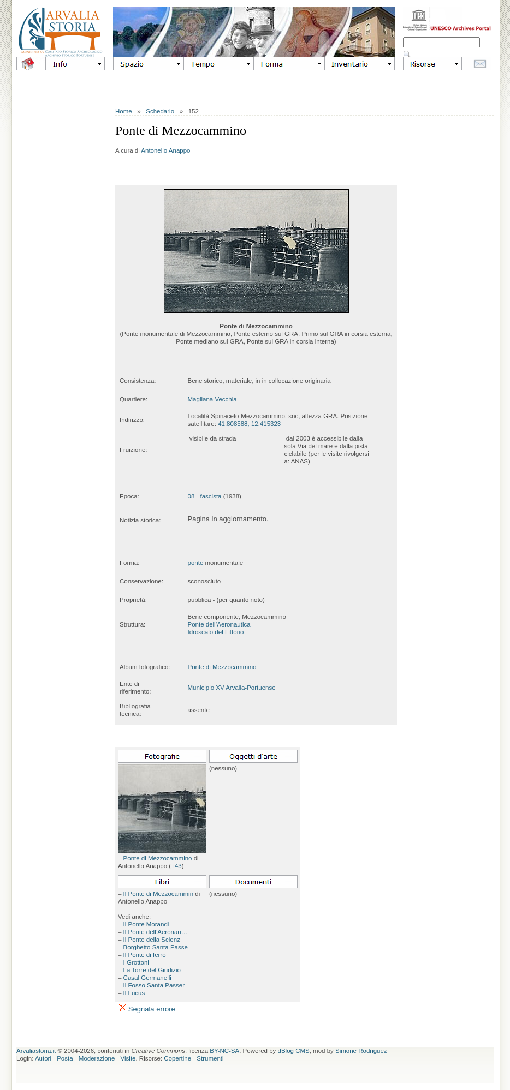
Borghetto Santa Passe (155, 947)
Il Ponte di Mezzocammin (158, 893)
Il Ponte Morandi (146, 924)
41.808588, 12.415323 (249, 423)
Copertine (177, 1058)
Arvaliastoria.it (36, 1050)
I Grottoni (136, 962)
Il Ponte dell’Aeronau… (155, 932)
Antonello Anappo (165, 150)
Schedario (160, 111)
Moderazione (97, 1058)
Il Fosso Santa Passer (154, 985)
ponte (196, 562)
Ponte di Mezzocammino (222, 667)
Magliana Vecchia (212, 399)
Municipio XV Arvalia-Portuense (232, 687)
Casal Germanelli (147, 977)
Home (123, 111)
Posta (65, 1058)
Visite (128, 1058)
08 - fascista (205, 496)
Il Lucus (134, 993)
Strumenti (210, 1058)
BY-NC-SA (224, 1050)
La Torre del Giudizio (152, 970)
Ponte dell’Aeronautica (219, 624)
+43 (176, 866)
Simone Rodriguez (361, 1050)
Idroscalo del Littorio (216, 632)
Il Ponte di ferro (144, 955)
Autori (43, 1058)
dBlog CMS (294, 1050)
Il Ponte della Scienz (151, 939)
